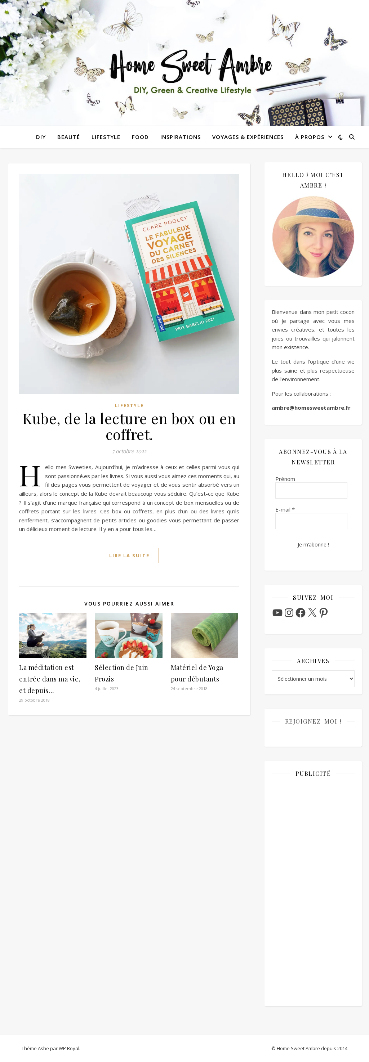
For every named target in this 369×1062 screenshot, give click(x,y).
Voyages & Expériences (248, 136)
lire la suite (129, 555)
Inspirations (180, 136)
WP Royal (69, 1048)
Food (140, 136)
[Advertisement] (313, 891)
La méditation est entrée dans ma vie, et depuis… (50, 679)
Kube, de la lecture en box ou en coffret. (129, 426)
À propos (309, 136)
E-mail (285, 509)
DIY (41, 136)
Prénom (285, 478)
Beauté (68, 136)
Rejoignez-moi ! (313, 721)
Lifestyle (106, 136)
